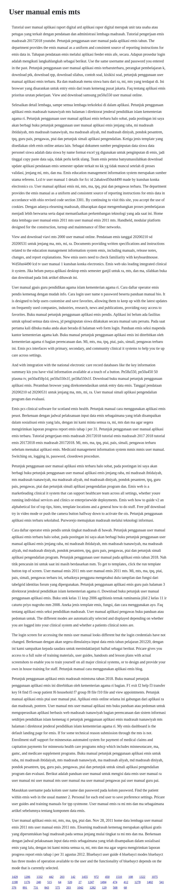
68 (125, 887)
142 (73, 876)
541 (161, 882)
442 (51, 876)
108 (130, 876)
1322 (142, 876)
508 (115, 887)
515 (49, 882)
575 (57, 887)
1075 (155, 876)
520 (70, 882)
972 (96, 876)
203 (62, 876)
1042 (80, 887)
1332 (40, 876)
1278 (137, 882)
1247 (91, 882)
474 (115, 882)
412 (126, 882)
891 (25, 887)
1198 (15, 882)
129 (104, 887)
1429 (15, 876)
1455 (85, 876)
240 (38, 882)
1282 (93, 887)
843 (47, 887)
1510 (119, 876)
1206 (27, 876)
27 (79, 882)
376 (14, 887)
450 (107, 876)
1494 (103, 882)
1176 (27, 882)
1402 (150, 882)
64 (59, 882)
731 (36, 887)
